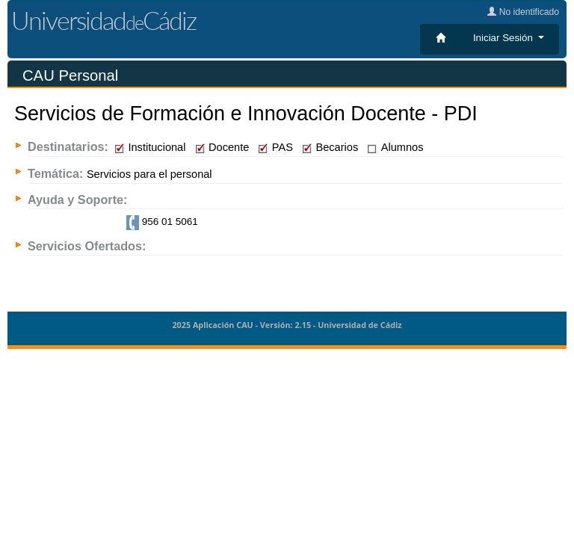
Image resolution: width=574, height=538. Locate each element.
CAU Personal (70, 75)
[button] (509, 38)
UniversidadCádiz (103, 20)
